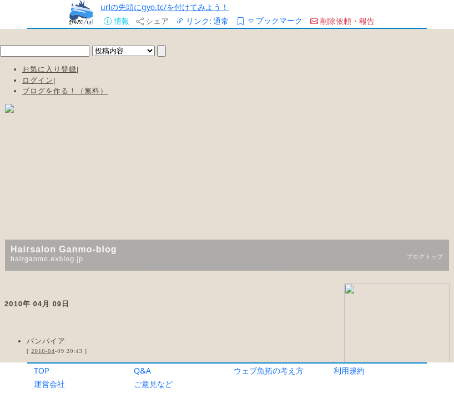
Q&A (142, 370)
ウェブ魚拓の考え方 (269, 370)
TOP (41, 370)
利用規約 (349, 370)
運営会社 (49, 384)
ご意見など (153, 384)
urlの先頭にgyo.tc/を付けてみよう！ (164, 7)
